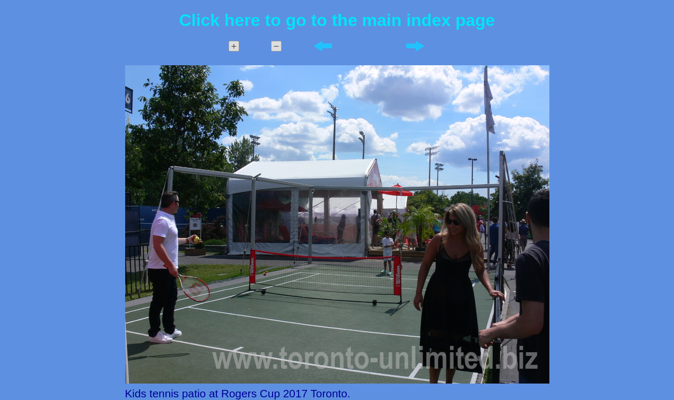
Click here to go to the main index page (337, 20)
